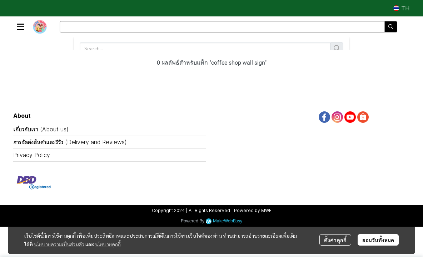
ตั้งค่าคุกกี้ (335, 240)
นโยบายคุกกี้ (108, 244)
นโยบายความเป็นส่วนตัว (59, 244)
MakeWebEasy (227, 221)
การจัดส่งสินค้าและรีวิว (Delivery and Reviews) (70, 142)
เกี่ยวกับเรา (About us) (41, 129)
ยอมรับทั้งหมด (378, 240)
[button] (401, 8)
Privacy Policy (31, 154)
